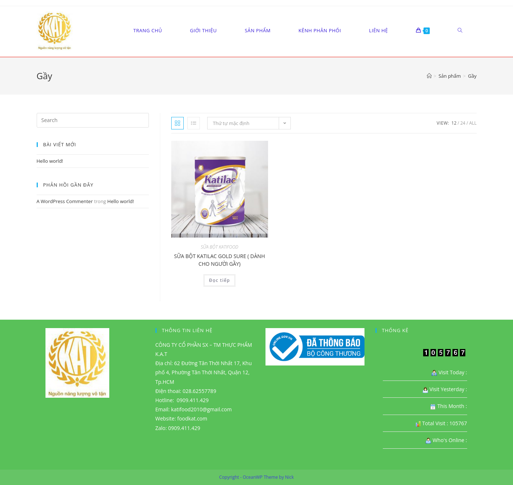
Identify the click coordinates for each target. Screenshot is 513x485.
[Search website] (460, 30)
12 (454, 123)
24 (462, 123)
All (472, 123)
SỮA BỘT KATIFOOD (219, 247)
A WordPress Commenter (65, 201)
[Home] (429, 76)
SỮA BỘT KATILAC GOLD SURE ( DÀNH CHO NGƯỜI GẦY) (219, 260)
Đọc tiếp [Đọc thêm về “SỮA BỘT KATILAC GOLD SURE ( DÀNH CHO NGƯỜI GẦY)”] (219, 280)
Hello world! (50, 161)
